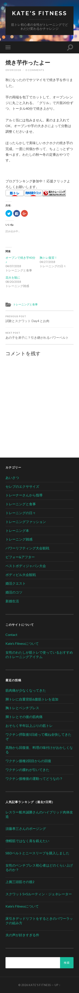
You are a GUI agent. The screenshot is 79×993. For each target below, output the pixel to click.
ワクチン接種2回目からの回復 (28, 761)
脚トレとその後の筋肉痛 (24, 717)
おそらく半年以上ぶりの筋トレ (29, 725)
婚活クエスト (15, 583)
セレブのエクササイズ (22, 486)
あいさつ (12, 478)
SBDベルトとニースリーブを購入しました (37, 853)
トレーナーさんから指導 (24, 495)
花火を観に (12, 277)
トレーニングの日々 (20, 513)
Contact (11, 635)
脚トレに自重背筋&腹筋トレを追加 (31, 699)
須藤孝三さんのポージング (25, 828)
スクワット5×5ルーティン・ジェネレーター (38, 894)
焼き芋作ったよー (27, 62)
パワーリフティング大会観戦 (27, 548)
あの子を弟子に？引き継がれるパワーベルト (39, 335)
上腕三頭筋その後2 (19, 882)
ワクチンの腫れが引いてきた (27, 770)
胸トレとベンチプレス (22, 708)
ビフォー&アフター (20, 557)
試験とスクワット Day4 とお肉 (39, 319)
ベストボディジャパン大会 (25, 566)
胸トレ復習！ (48, 257)
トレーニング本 (17, 530)
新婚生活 (12, 601)
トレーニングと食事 (25, 304)
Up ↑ (57, 985)
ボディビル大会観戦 (20, 575)
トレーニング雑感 (18, 539)
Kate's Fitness (39, 13)
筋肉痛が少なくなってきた (25, 690)
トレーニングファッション (25, 522)
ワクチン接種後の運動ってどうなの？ (34, 778)
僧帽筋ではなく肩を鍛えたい (27, 841)
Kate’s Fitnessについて (22, 643)
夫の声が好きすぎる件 (22, 935)
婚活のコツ (13, 592)
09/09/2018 (13, 70)
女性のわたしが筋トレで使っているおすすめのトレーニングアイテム (39, 654)
